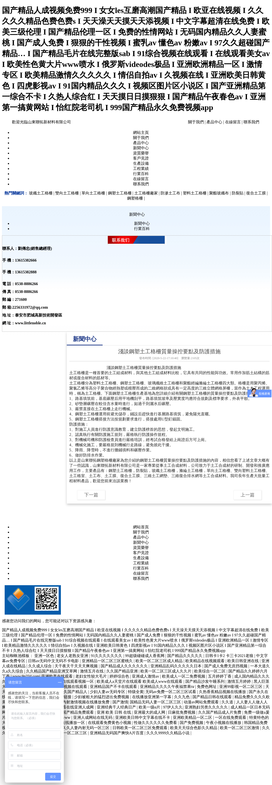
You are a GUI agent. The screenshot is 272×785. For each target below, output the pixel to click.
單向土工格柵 (218, 470)
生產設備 (141, 163)
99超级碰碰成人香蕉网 (145, 656)
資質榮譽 (141, 153)
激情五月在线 (92, 671)
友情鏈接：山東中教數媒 (89, 610)
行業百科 (141, 174)
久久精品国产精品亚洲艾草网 (52, 671)
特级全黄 (136, 692)
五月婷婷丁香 (220, 676)
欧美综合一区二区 (210, 671)
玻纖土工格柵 (163, 470)
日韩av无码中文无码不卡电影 (54, 661)
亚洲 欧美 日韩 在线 (114, 712)
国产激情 (120, 702)
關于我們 (196, 122)
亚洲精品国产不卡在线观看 (114, 686)
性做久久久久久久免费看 (156, 723)
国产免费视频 (192, 723)
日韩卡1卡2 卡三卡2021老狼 (229, 656)
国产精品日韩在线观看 (212, 697)
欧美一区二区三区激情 (240, 728)
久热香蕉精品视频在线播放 (223, 692)
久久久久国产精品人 (70, 692)
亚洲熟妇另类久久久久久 (207, 707)
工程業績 (141, 168)
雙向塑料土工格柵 (250, 470)
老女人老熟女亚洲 (73, 656)
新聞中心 (141, 148)
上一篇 (248, 494)
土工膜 (110, 476)
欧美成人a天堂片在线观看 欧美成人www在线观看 (140, 681)
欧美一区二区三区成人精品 (160, 661)
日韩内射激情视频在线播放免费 (82, 702)
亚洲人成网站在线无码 (93, 717)
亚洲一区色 (44, 656)
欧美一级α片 (150, 707)
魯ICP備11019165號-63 (111, 603)
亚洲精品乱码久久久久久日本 (176, 666)
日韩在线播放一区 (70, 723)
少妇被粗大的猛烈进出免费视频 (102, 697)
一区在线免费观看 (231, 717)
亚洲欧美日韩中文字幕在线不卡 (143, 717)
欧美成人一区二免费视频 (184, 676)
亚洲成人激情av (146, 676)
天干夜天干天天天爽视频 (76, 666)
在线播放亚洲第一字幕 (152, 697)
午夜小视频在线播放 (224, 723)
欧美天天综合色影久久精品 (194, 728)
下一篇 (91, 494)
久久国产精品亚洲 (122, 671)
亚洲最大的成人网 (150, 712)
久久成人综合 (40, 666)
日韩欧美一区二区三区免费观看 (140, 728)
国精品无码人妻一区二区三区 (156, 702)
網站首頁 (141, 527)
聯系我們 (251, 122)
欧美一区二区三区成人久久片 (166, 671)
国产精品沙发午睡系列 (205, 681)
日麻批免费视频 (182, 712)
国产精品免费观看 (78, 712)
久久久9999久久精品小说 (168, 733)
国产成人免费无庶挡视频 (226, 666)
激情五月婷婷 (239, 681)
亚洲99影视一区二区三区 (241, 686)
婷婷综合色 (119, 676)
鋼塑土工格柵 (126, 368)
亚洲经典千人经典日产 (117, 707)
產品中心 (214, 122)
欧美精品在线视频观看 (205, 661)
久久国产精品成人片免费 (220, 712)
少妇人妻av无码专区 (108, 692)
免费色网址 (207, 686)
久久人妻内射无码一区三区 (86, 728)
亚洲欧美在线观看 (57, 676)
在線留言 (233, 122)
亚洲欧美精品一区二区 (193, 717)
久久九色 (182, 697)
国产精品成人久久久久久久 (125, 666)
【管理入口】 (80, 603)
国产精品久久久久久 (185, 656)
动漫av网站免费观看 (202, 702)
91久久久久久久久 (107, 656)
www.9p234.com (26, 676)
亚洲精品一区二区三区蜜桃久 (108, 661)
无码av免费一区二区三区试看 (171, 692)
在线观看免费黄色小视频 (110, 723)
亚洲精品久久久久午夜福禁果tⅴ (167, 686)
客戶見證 (141, 158)
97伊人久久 (173, 707)
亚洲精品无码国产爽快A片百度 (117, 733)
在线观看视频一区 (78, 681)
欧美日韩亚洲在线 (243, 661)
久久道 (227, 702)
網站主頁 (141, 132)
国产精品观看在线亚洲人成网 (69, 707)
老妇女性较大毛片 (91, 676)
